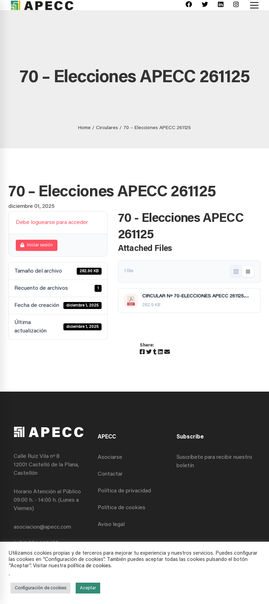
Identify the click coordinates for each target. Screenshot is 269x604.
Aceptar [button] (88, 588)
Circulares (107, 128)
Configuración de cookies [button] (40, 588)
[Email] (167, 352)
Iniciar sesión (36, 245)
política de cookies (89, 566)
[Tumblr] (155, 352)
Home (84, 128)
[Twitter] (205, 5)
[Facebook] (188, 5)
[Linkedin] (221, 5)
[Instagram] (236, 5)
